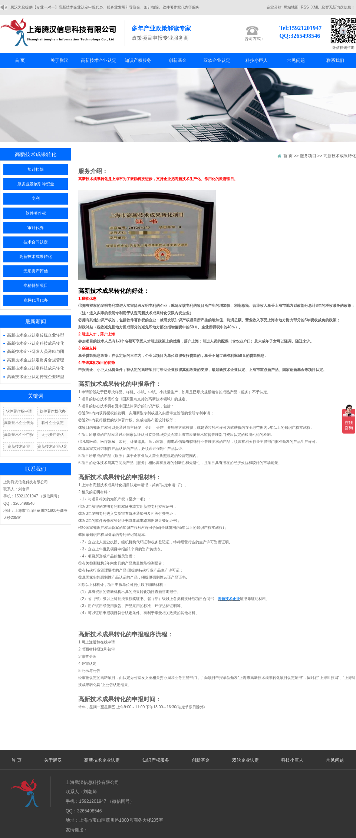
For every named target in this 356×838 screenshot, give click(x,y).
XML (315, 7)
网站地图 (291, 7)
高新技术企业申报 (19, 435)
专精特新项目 (35, 285)
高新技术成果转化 (35, 256)
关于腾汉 (59, 60)
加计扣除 (35, 169)
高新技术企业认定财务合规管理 (35, 360)
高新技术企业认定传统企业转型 (35, 335)
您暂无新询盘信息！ (338, 7)
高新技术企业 (19, 446)
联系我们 (335, 60)
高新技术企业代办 (19, 423)
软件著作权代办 (53, 411)
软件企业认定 (53, 423)
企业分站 (274, 7)
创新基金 (178, 60)
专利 (36, 198)
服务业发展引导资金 (35, 184)
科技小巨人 (256, 60)
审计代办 (35, 227)
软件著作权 (36, 213)
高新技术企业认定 (98, 60)
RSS (305, 7)
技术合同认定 (35, 242)
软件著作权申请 (19, 411)
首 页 (20, 60)
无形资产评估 (35, 271)
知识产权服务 (138, 60)
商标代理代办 (35, 300)
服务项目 (308, 155)
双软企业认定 (217, 60)
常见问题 (296, 60)
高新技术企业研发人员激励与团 (35, 351)
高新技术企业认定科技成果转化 (35, 343)
